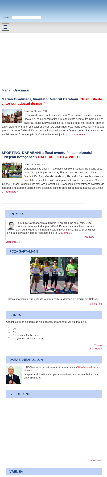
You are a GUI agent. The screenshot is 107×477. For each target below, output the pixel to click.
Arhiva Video (96, 460)
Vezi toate (89, 236)
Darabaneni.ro (17, 8)
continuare (66, 233)
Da (14, 328)
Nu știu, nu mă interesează (28, 338)
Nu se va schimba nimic (26, 335)
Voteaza (98, 345)
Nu (14, 332)
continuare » (78, 134)
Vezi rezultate (95, 348)
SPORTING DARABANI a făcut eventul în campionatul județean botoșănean (47, 155)
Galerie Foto (96, 304)
